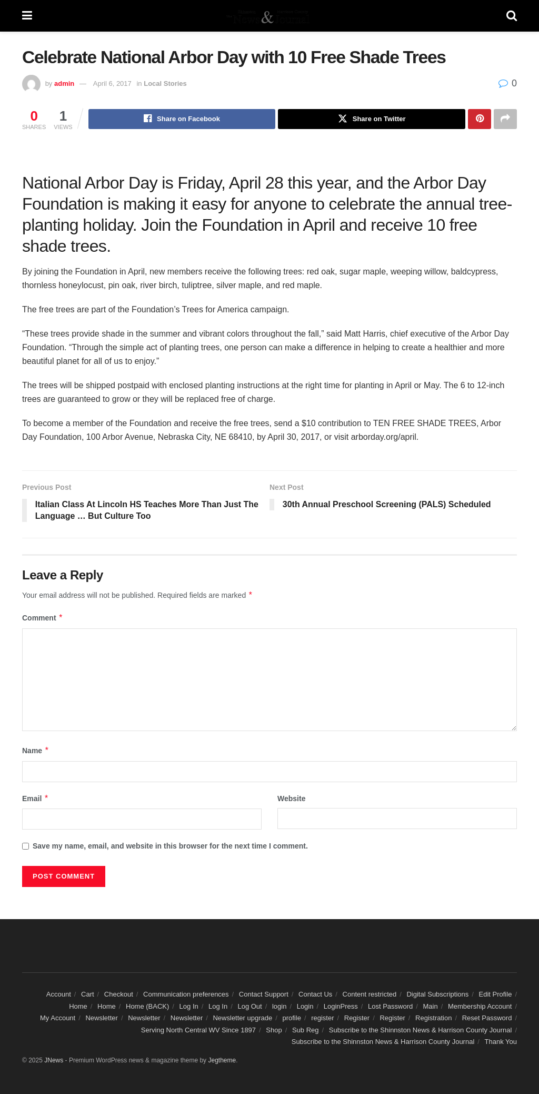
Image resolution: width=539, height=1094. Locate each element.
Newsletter (101, 1018)
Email (35, 798)
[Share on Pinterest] (479, 119)
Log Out (249, 1006)
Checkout (118, 995)
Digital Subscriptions (437, 995)
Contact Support (263, 995)
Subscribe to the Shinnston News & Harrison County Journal (420, 1030)
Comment (42, 618)
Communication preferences (186, 995)
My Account (57, 1018)
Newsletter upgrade (242, 1018)
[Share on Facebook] (182, 119)
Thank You (501, 1042)
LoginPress (341, 1006)
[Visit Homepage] (269, 15)
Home (78, 1006)
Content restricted (370, 995)
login (279, 1006)
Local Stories (165, 83)
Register (357, 1018)
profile (291, 1018)
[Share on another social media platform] (505, 119)
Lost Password (390, 1006)
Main (430, 1006)
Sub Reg (305, 1030)
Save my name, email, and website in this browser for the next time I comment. (170, 846)
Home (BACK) (147, 1006)
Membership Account (480, 1006)
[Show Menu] (27, 16)
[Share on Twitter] (371, 119)
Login (305, 1006)
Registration (433, 1018)
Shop (274, 1030)
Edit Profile (495, 995)
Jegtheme (222, 1061)
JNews (53, 1061)
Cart (87, 995)
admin (64, 83)
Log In (188, 1006)
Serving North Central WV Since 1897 (198, 1030)
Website (291, 798)
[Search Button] (511, 16)
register (322, 1018)
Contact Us (315, 995)
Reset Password (487, 1018)
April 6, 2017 (112, 83)
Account (58, 995)
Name (35, 751)
